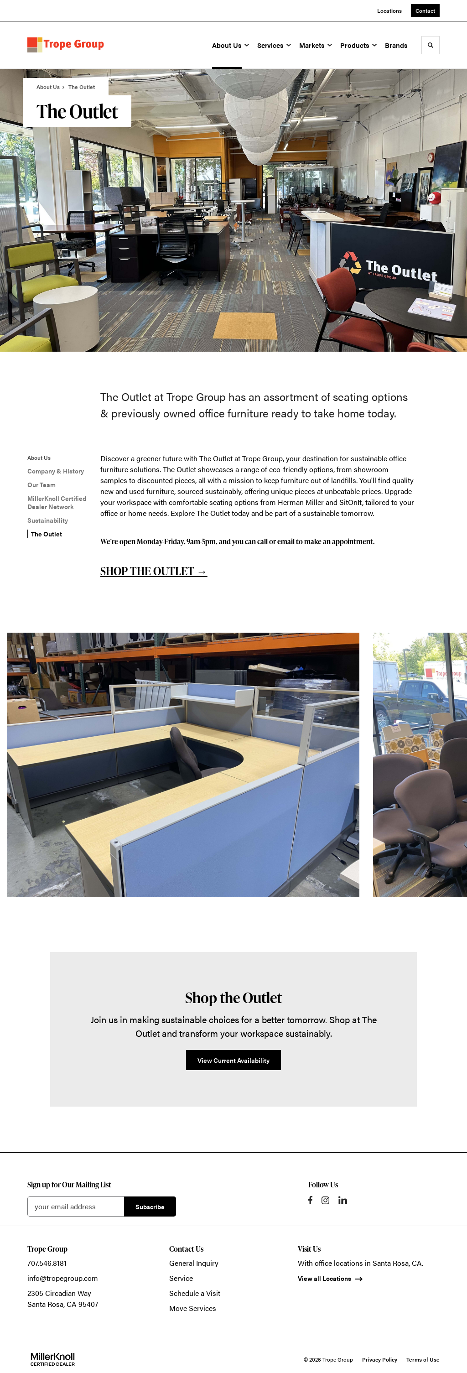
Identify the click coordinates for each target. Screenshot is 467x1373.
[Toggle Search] (430, 45)
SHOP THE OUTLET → (154, 570)
